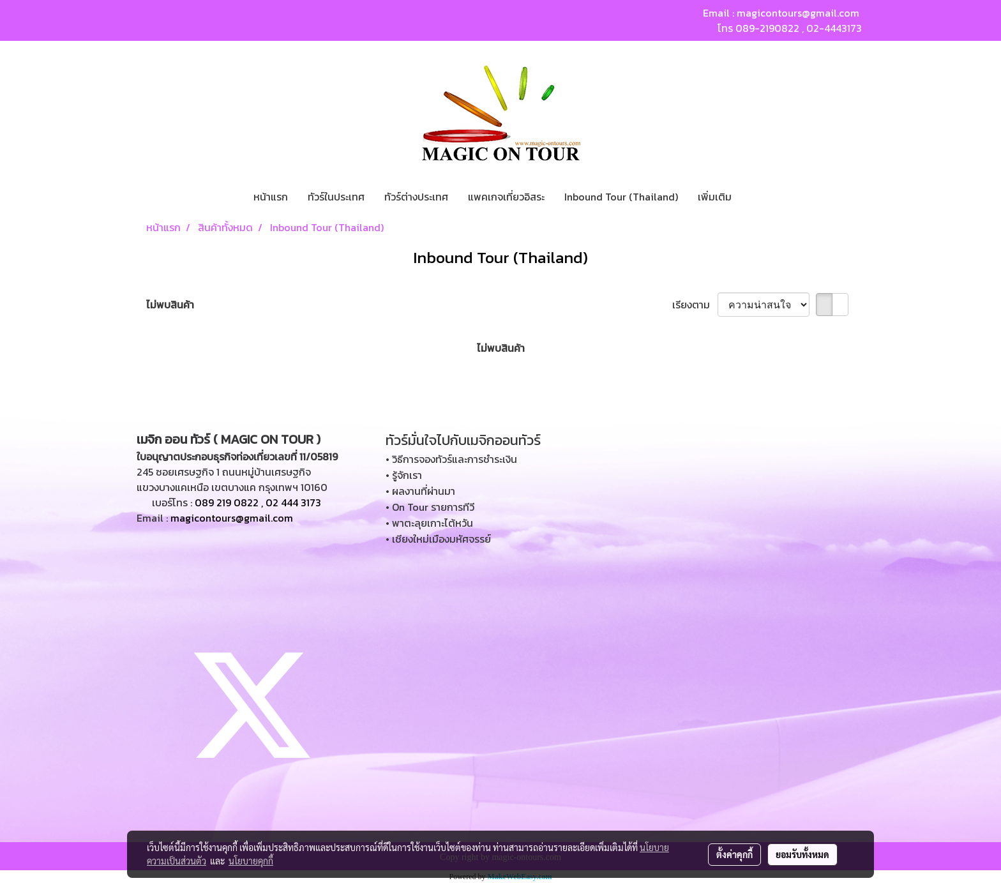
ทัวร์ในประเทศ (336, 196)
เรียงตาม (695, 304)
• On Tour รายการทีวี (430, 507)
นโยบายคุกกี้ (251, 860)
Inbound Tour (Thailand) (621, 196)
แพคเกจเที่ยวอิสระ (506, 196)
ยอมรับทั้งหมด (802, 854)
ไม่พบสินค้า (170, 304)
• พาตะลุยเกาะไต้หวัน (429, 523)
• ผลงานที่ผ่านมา (420, 491)
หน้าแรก (270, 196)
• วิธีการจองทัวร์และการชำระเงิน (451, 459)
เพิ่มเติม (715, 196)
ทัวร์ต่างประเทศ (416, 196)
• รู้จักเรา (404, 475)
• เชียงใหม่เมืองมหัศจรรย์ (438, 539)
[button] (753, 197)
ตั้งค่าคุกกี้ (734, 854)
